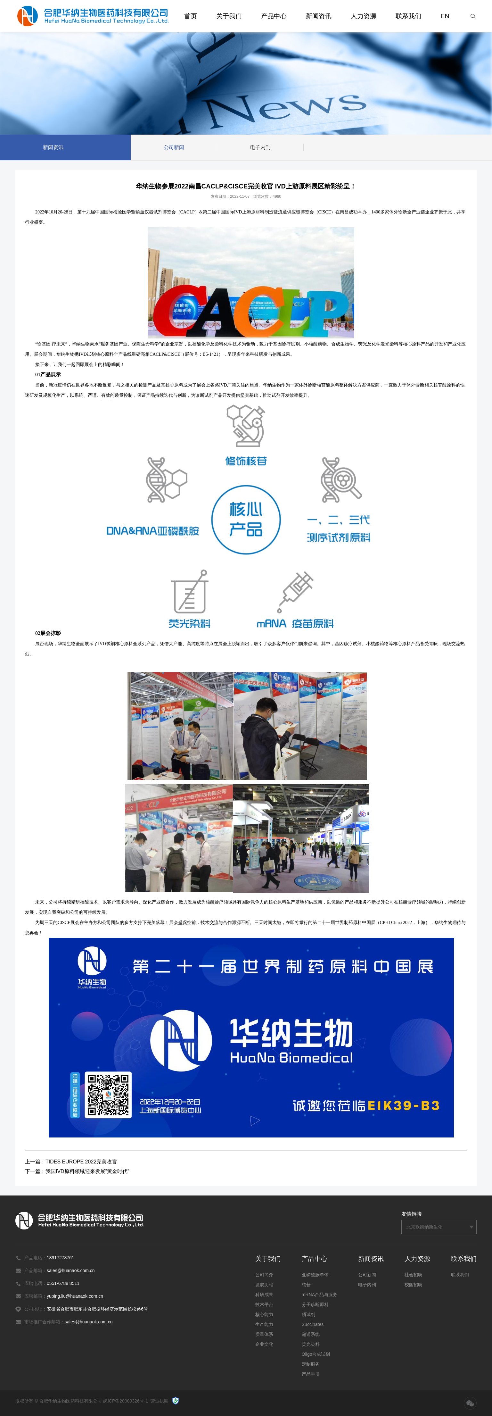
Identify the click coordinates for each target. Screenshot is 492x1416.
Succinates (313, 1324)
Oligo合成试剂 (316, 1354)
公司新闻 (174, 147)
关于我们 (229, 16)
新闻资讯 (319, 16)
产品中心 (274, 16)
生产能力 (264, 1324)
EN (444, 16)
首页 (190, 16)
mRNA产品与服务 (319, 1294)
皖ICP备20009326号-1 (125, 1401)
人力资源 (363, 16)
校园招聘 (413, 1284)
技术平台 (264, 1304)
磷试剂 (308, 1314)
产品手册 (311, 1374)
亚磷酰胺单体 (315, 1274)
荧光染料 (311, 1344)
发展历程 (264, 1284)
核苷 (306, 1284)
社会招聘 (413, 1274)
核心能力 (264, 1314)
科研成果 (264, 1294)
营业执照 (159, 1401)
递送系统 (311, 1334)
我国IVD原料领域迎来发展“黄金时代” (87, 1171)
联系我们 (408, 16)
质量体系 (264, 1334)
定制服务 (311, 1364)
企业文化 (264, 1344)
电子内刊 (260, 147)
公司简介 (264, 1274)
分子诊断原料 (315, 1304)
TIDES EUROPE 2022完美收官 (81, 1161)
